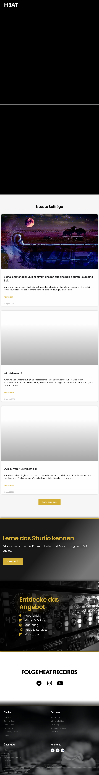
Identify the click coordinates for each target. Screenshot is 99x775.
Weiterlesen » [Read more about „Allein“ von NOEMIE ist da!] (9, 476)
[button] (93, 5)
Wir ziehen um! (13, 363)
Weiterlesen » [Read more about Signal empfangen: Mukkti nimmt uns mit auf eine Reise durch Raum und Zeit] (9, 288)
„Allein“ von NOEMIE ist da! (20, 459)
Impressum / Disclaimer (13, 768)
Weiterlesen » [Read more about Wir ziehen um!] (9, 383)
